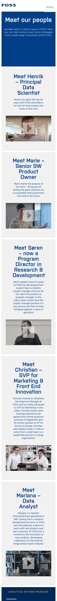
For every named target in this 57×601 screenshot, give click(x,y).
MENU (50, 7)
